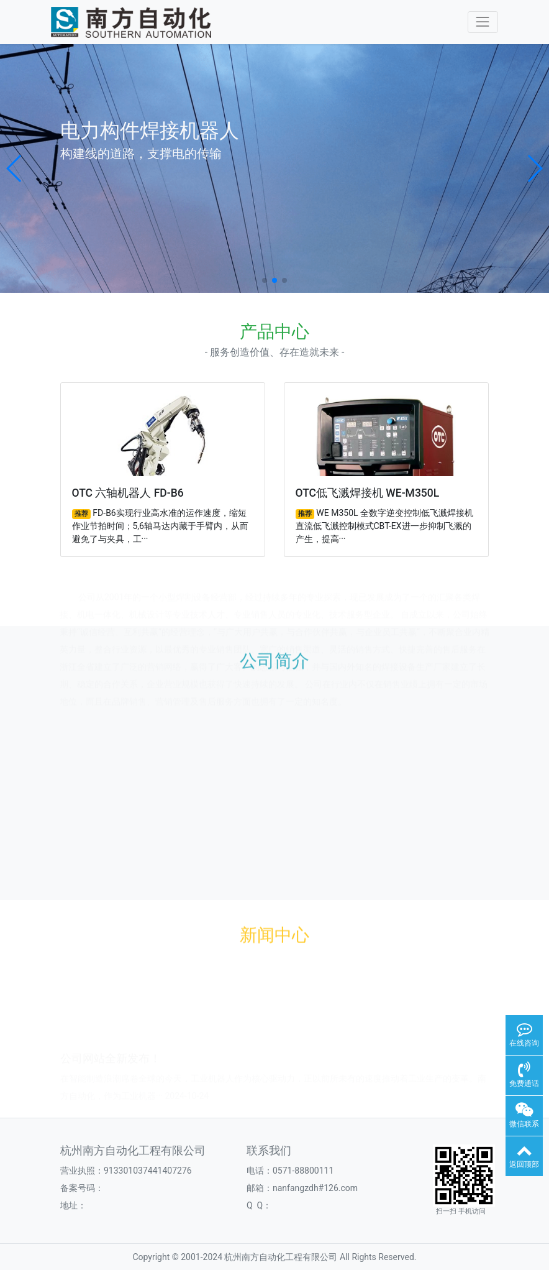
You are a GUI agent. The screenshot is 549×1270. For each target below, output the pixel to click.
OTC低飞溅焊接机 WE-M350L (368, 493)
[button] (14, 168)
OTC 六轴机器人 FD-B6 (128, 493)
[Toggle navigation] (483, 22)
